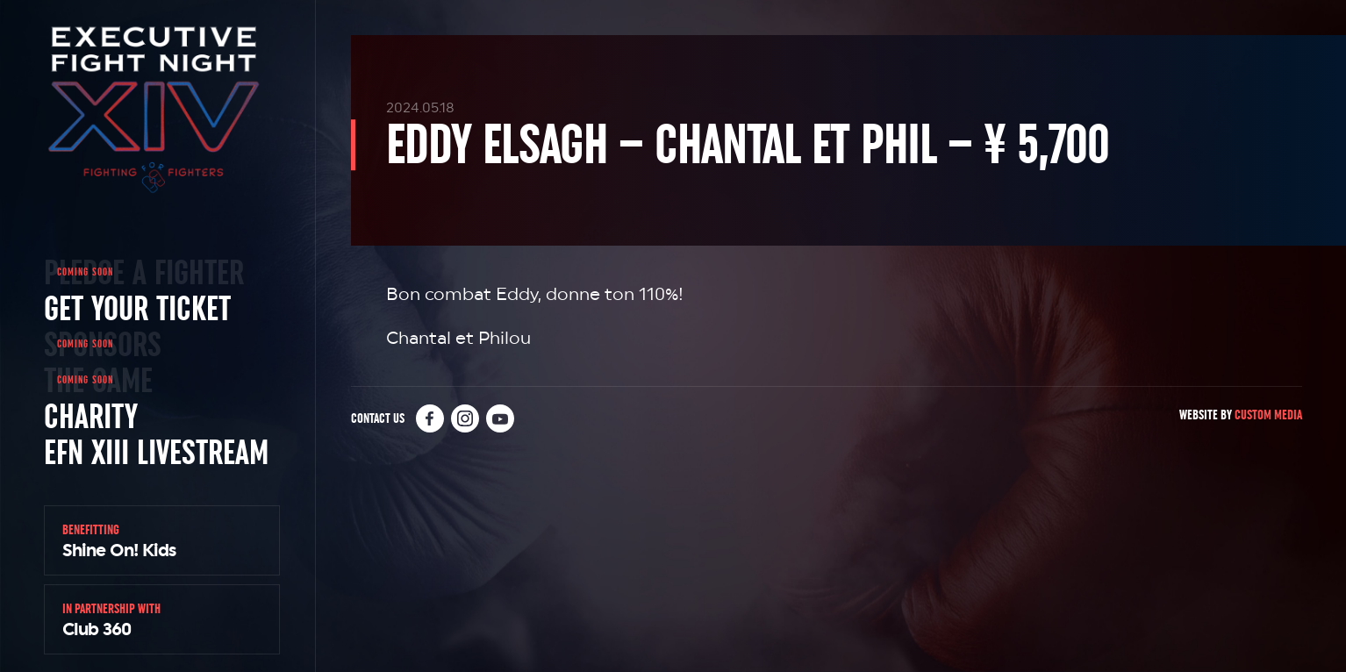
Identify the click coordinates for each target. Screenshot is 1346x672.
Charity (91, 415)
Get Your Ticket (137, 307)
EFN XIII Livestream (156, 451)
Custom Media (1268, 414)
